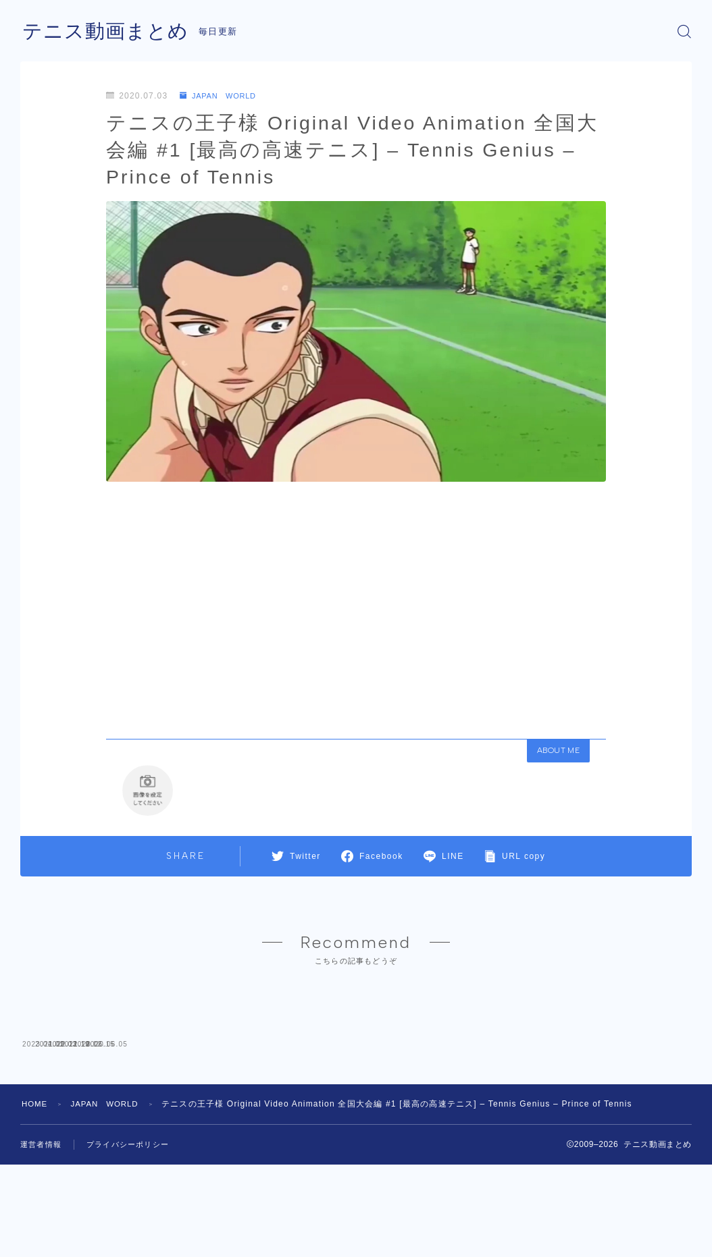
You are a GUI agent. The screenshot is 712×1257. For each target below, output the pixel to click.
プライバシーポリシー (134, 1241)
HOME (35, 1200)
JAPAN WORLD (221, 96)
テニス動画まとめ (108, 31)
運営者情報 (42, 1241)
